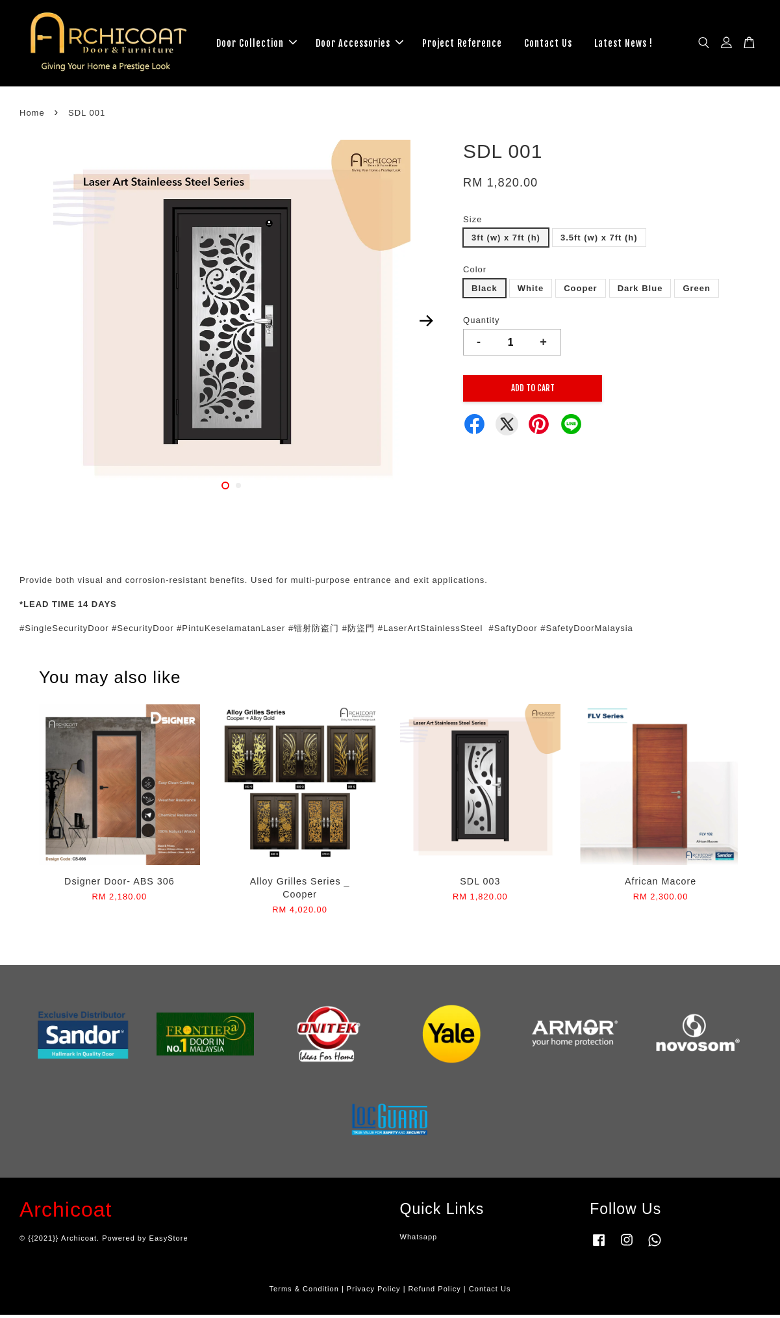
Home (32, 117)
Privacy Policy (374, 1293)
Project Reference (462, 44)
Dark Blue (640, 291)
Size (472, 223)
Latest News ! (623, 44)
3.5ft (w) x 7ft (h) (599, 241)
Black (484, 291)
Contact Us (548, 44)
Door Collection (256, 44)
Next (426, 324)
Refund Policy (435, 1293)
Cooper (581, 291)
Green (697, 291)
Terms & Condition (304, 1293)
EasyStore (168, 1242)
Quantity (481, 324)
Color (474, 273)
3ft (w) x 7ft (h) (506, 241)
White (531, 291)
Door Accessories (359, 44)
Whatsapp (419, 1241)
